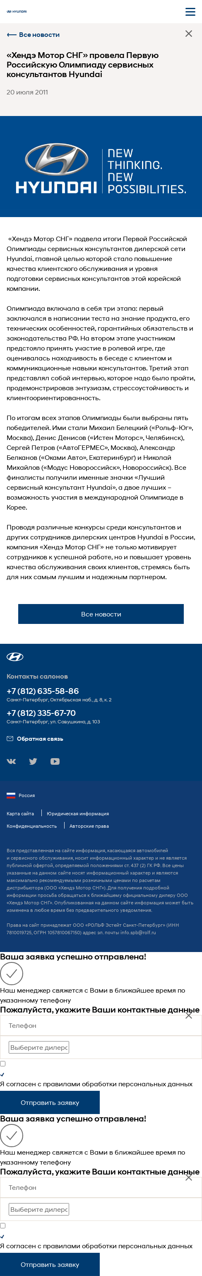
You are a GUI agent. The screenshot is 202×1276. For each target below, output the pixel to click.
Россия (21, 795)
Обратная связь (35, 738)
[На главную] (16, 12)
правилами (61, 1084)
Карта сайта (20, 813)
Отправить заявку (50, 1102)
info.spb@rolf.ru (138, 932)
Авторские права (89, 826)
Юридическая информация (78, 813)
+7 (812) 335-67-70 (41, 713)
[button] (15, 656)
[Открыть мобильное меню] (190, 11)
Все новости (33, 35)
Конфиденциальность (32, 826)
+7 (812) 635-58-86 (43, 691)
